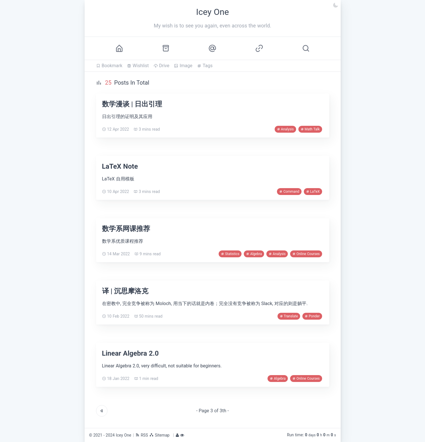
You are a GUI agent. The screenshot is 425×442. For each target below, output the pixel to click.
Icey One (123, 435)
